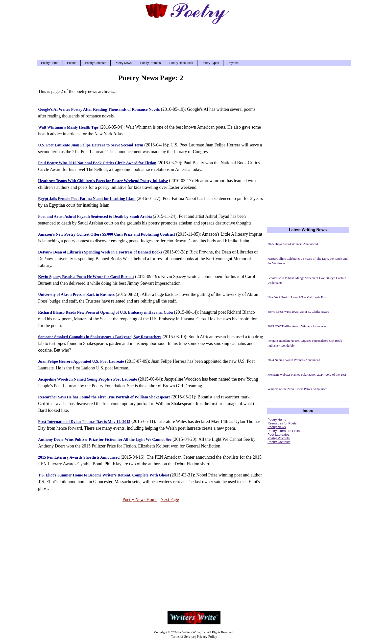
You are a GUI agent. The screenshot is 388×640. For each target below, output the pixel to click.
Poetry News (123, 63)
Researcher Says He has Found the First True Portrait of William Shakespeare (104, 397)
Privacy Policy (207, 637)
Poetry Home (49, 63)
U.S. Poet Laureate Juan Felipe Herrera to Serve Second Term (90, 145)
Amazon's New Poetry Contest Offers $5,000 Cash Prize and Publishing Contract (106, 234)
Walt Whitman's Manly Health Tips (68, 127)
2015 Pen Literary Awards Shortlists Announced (79, 457)
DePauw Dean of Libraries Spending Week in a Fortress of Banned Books (100, 252)
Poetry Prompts (150, 63)
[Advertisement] (194, 39)
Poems (71, 63)
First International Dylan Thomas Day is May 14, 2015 (84, 421)
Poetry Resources (181, 63)
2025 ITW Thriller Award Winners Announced (297, 326)
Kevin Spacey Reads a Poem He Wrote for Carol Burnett (86, 277)
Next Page (170, 499)
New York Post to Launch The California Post (297, 297)
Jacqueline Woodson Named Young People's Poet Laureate (87, 379)
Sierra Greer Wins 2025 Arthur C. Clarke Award (298, 311)
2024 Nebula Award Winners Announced (293, 360)
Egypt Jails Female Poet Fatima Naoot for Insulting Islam (86, 198)
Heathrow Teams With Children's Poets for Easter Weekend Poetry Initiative (103, 181)
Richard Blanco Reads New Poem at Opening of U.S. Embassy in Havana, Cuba (105, 312)
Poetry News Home (139, 499)
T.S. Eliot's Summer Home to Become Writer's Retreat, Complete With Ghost (103, 475)
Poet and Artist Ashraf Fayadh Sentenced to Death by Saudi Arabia (95, 216)
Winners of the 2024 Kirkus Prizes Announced (297, 389)
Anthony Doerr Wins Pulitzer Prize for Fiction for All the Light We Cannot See (104, 439)
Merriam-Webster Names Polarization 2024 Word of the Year (306, 374)
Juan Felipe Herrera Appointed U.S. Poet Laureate (81, 361)
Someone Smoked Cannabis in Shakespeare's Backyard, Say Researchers (99, 337)
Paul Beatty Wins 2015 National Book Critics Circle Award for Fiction (97, 163)
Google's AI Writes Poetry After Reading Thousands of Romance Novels (99, 109)
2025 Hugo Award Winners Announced (292, 244)
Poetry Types (210, 63)
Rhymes (233, 63)
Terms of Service (182, 637)
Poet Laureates (278, 434)
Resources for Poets (282, 423)
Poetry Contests (95, 63)
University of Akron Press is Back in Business (76, 294)
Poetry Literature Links (283, 431)
